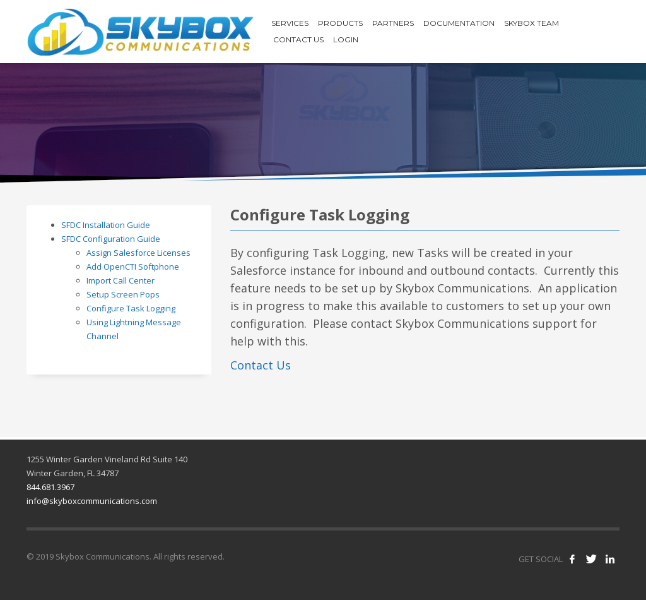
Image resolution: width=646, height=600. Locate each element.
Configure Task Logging (130, 308)
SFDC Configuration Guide (110, 238)
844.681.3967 (50, 487)
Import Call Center (120, 280)
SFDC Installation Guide (105, 225)
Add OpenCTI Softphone (132, 266)
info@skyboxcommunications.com (91, 501)
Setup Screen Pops (123, 294)
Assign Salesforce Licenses (138, 252)
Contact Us (260, 365)
